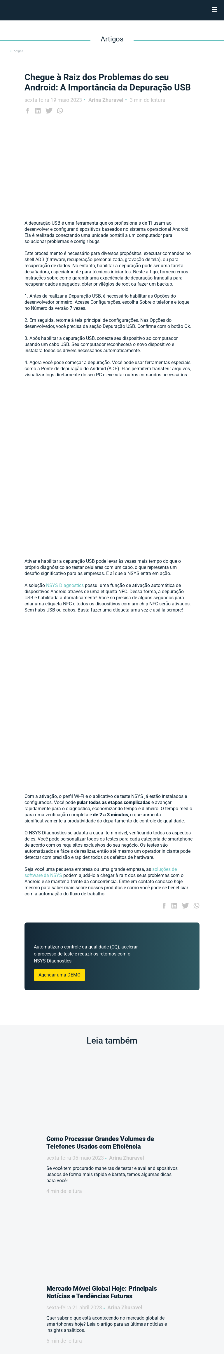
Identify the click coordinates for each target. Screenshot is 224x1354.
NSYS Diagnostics (65, 585)
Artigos (18, 51)
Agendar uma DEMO (59, 975)
